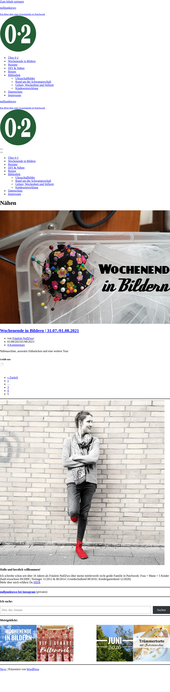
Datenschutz (15, 91)
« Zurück (12, 377)
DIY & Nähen (16, 68)
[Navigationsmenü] (1, 149)
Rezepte (13, 64)
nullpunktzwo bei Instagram (17, 591)
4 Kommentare (16, 344)
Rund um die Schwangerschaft (33, 81)
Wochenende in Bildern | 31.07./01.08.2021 (39, 330)
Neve (3, 669)
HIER (37, 582)
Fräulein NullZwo (22, 338)
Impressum (14, 95)
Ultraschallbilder (25, 78)
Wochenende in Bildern (22, 61)
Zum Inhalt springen (12, 1)
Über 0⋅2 (13, 57)
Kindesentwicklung (26, 88)
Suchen (161, 610)
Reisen (12, 71)
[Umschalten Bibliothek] (64, 174)
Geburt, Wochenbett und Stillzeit (34, 85)
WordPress (33, 669)
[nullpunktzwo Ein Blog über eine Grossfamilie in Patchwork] (85, 29)
